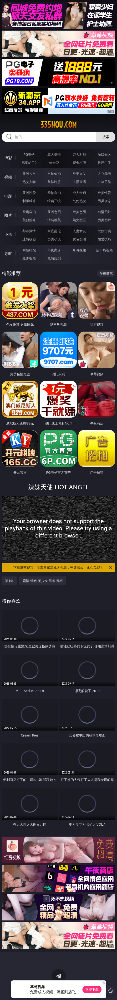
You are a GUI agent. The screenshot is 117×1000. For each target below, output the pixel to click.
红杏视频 (29, 258)
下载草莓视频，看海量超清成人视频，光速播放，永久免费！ (63, 567)
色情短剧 (54, 258)
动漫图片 (104, 212)
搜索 (105, 136)
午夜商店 (54, 250)
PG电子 (29, 154)
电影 (8, 196)
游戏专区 (104, 154)
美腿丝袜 (29, 220)
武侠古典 (104, 231)
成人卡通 (79, 192)
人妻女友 (79, 231)
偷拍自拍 (54, 192)
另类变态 (104, 201)
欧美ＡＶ (79, 173)
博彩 (8, 158)
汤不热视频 (104, 250)
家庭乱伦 (54, 231)
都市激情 (29, 231)
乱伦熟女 (79, 201)
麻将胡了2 (29, 162)
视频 (8, 177)
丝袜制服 (54, 181)
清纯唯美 (54, 220)
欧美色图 (79, 212)
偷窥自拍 (29, 212)
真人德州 (54, 154)
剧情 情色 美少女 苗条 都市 (43, 580)
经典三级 (54, 201)
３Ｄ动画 (104, 173)
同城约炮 (29, 250)
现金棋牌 (79, 162)
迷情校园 (29, 239)
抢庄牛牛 (104, 162)
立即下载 (92, 989)
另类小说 (54, 239)
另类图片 (104, 220)
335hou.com (58, 124)
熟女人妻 (29, 181)
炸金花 (54, 162)
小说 (8, 234)
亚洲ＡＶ (29, 173)
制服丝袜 (29, 201)
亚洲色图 (54, 212)
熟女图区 (79, 220)
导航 (8, 253)
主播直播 (79, 181)
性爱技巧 (104, 239)
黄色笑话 (79, 239)
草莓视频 (79, 250)
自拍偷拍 (54, 173)
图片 (8, 215)
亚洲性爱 (29, 192)
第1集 (9, 580)
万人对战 (79, 154)
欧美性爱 (104, 192)
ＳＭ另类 (104, 181)
